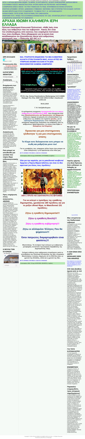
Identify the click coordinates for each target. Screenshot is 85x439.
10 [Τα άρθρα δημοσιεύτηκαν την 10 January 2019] (74, 65)
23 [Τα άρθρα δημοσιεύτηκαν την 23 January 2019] (72, 68)
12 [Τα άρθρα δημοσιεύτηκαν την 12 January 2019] (78, 65)
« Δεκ (68, 71)
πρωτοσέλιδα (75, 215)
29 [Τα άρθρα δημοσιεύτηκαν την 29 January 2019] (70, 70)
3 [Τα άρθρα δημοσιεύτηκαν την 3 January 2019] (74, 63)
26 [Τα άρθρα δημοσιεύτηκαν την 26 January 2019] (78, 68)
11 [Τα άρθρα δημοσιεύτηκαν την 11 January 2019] (76, 65)
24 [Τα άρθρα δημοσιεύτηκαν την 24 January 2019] (74, 68)
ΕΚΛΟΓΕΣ (44, 263)
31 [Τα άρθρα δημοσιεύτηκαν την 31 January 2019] (74, 70)
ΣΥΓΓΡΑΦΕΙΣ (45, 155)
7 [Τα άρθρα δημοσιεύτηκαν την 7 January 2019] (68, 65)
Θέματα (74, 29)
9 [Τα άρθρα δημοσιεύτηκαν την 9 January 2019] (72, 65)
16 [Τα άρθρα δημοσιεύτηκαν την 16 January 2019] (72, 67)
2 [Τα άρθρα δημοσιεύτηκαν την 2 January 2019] (72, 63)
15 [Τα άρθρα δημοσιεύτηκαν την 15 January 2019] (70, 67)
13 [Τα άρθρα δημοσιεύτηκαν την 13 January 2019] (81, 65)
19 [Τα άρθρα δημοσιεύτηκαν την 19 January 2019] (78, 67)
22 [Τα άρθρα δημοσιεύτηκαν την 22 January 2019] (70, 68)
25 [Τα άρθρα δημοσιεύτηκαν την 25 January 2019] (76, 68)
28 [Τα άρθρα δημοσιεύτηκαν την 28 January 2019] (68, 70)
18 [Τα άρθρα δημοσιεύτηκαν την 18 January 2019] (76, 67)
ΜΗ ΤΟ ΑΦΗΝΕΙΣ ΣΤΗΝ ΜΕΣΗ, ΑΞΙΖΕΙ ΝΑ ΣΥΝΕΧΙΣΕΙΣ (33, 153)
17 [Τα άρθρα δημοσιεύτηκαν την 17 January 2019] (74, 67)
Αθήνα (4, 58)
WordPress (43, 437)
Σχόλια (81, 29)
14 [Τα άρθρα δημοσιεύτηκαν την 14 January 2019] (68, 67)
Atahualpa (49, 437)
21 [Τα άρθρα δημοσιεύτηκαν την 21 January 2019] (68, 68)
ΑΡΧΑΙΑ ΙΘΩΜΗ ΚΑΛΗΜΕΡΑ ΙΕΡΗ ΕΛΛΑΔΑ (30, 22)
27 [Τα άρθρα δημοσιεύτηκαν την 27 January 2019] (81, 68)
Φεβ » (72, 71)
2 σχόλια (51, 155)
